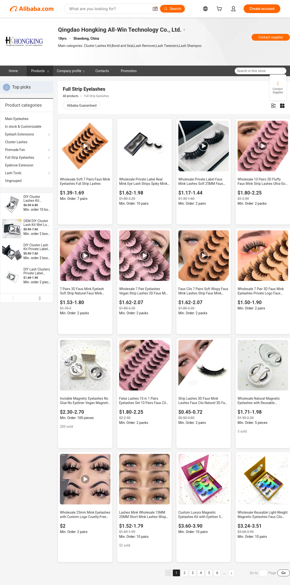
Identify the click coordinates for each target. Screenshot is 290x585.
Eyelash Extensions (19, 134)
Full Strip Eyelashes (19, 157)
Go (284, 573)
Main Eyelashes (17, 119)
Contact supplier (270, 37)
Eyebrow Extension (19, 165)
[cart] (220, 9)
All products (70, 96)
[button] (155, 9)
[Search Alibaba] (108, 8)
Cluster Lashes (16, 142)
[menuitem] (26, 119)
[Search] (172, 9)
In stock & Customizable (23, 126)
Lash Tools (13, 173)
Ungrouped (13, 181)
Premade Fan (15, 150)
